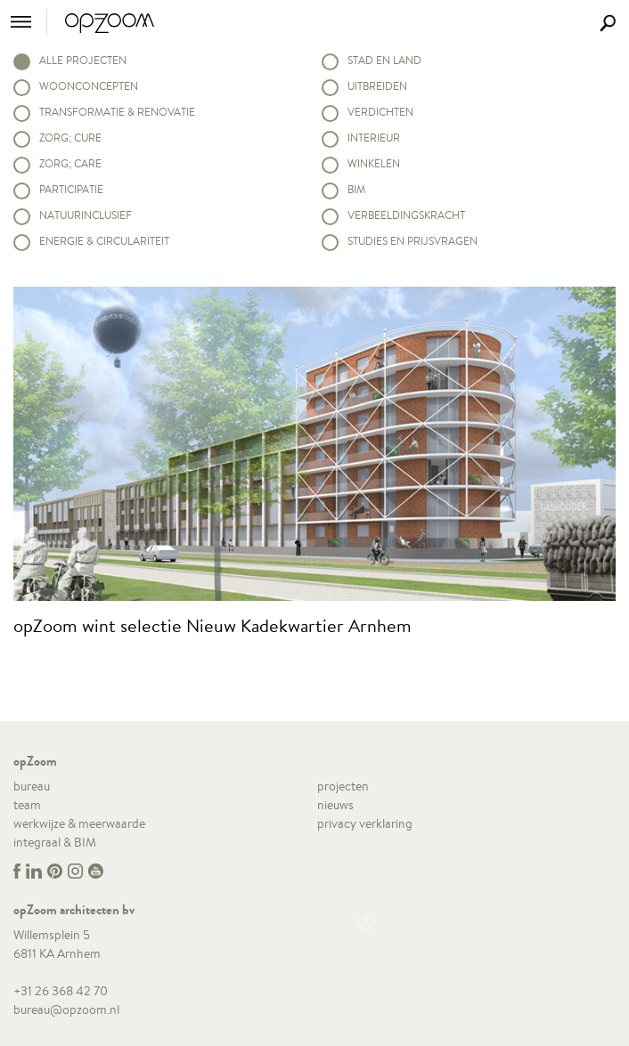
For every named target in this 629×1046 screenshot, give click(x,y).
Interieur (373, 137)
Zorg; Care (70, 163)
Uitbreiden (377, 86)
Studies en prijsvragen (412, 240)
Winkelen (373, 163)
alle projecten (83, 60)
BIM (356, 189)
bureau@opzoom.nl (66, 1009)
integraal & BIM (54, 842)
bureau (31, 786)
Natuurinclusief (85, 215)
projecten (343, 786)
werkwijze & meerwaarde (79, 823)
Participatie (71, 189)
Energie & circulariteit (104, 240)
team (27, 805)
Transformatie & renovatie (117, 111)
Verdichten (380, 111)
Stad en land (384, 60)
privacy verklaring (365, 823)
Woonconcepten (88, 86)
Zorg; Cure (70, 137)
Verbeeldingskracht (406, 215)
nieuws (335, 805)
